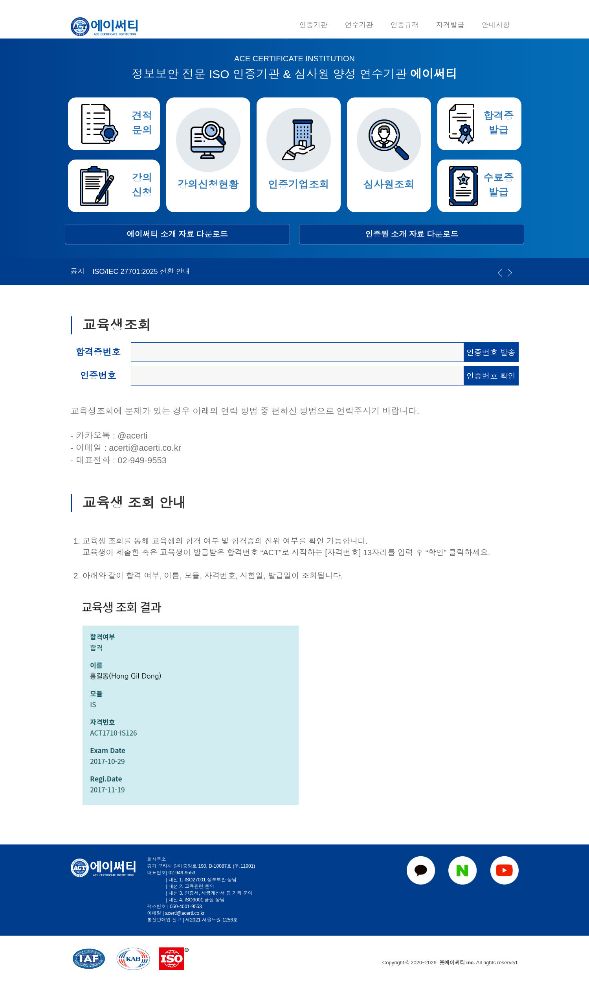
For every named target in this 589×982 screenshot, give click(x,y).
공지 (78, 271)
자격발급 (450, 25)
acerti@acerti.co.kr (145, 448)
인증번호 (98, 376)
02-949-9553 (142, 460)
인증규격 (405, 25)
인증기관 (313, 25)
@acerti (132, 436)
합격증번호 (98, 352)
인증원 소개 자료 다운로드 (412, 234)
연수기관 (359, 25)
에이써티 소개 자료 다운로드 (177, 234)
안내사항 (496, 25)
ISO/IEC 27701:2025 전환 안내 (141, 271)
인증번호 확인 (491, 376)
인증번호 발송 (491, 352)
